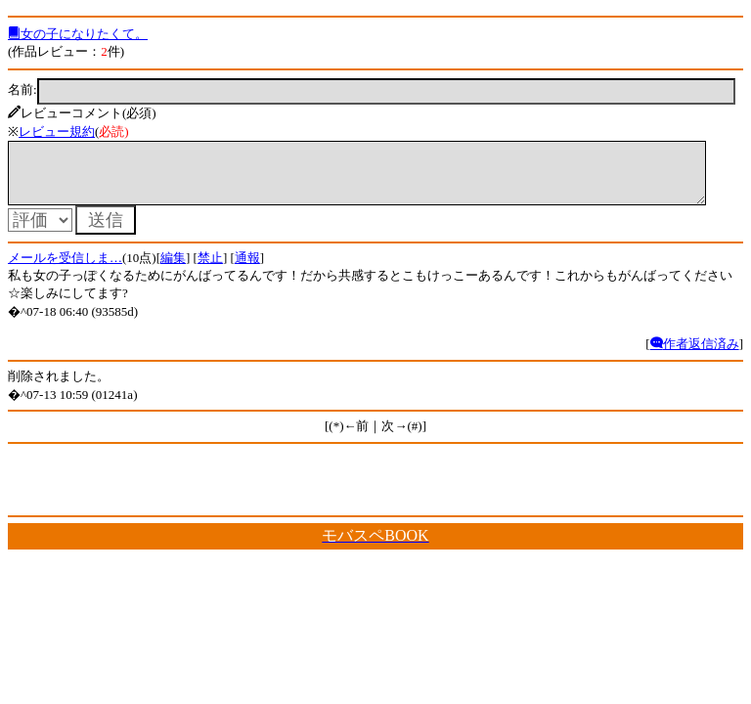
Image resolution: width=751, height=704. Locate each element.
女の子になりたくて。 (78, 33)
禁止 (210, 269)
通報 (247, 269)
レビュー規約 (57, 131)
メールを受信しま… (65, 269)
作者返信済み (694, 355)
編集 (173, 269)
